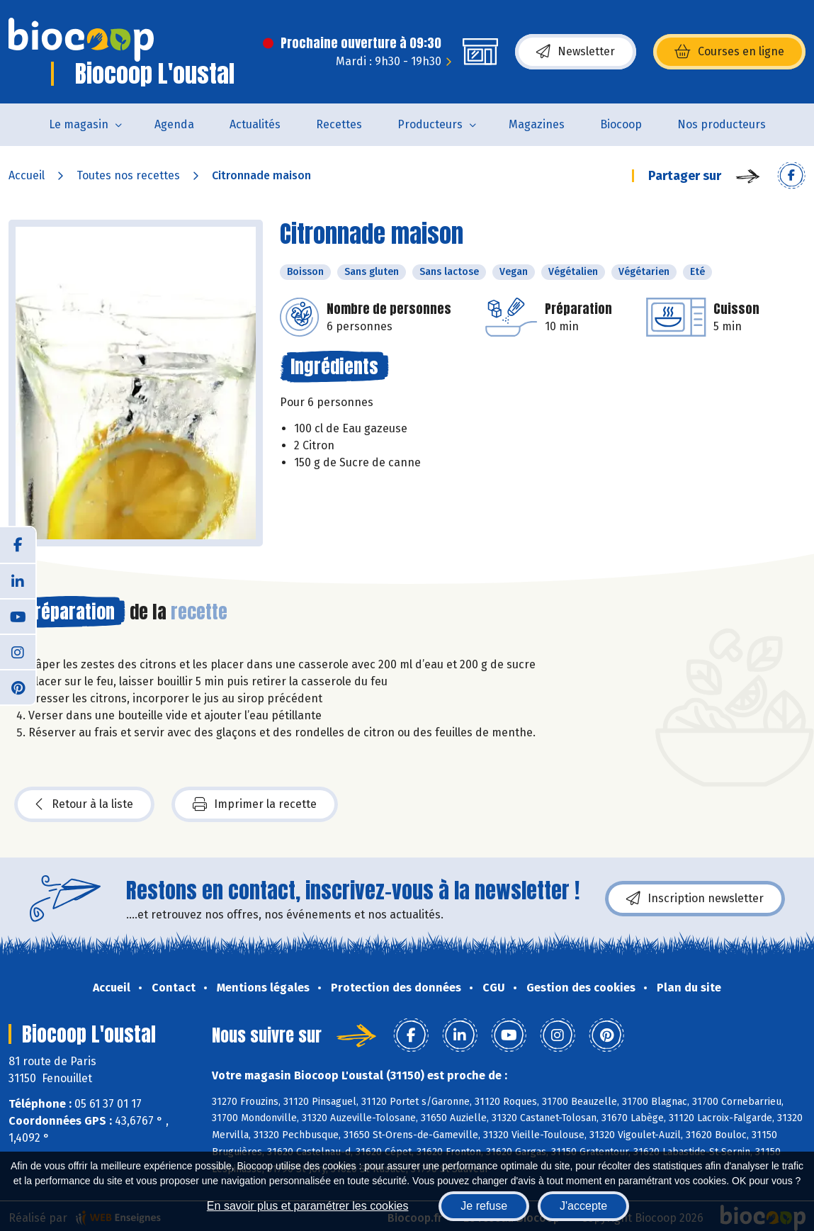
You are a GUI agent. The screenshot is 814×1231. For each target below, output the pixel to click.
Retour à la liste (84, 804)
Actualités (255, 124)
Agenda (174, 124)
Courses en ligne (729, 52)
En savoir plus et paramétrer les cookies (308, 1206)
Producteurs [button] (430, 124)
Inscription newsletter (695, 899)
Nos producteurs (721, 124)
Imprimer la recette (255, 804)
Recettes (339, 124)
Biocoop (621, 124)
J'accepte (583, 1206)
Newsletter (575, 52)
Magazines (537, 124)
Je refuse (483, 1206)
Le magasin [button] (78, 124)
